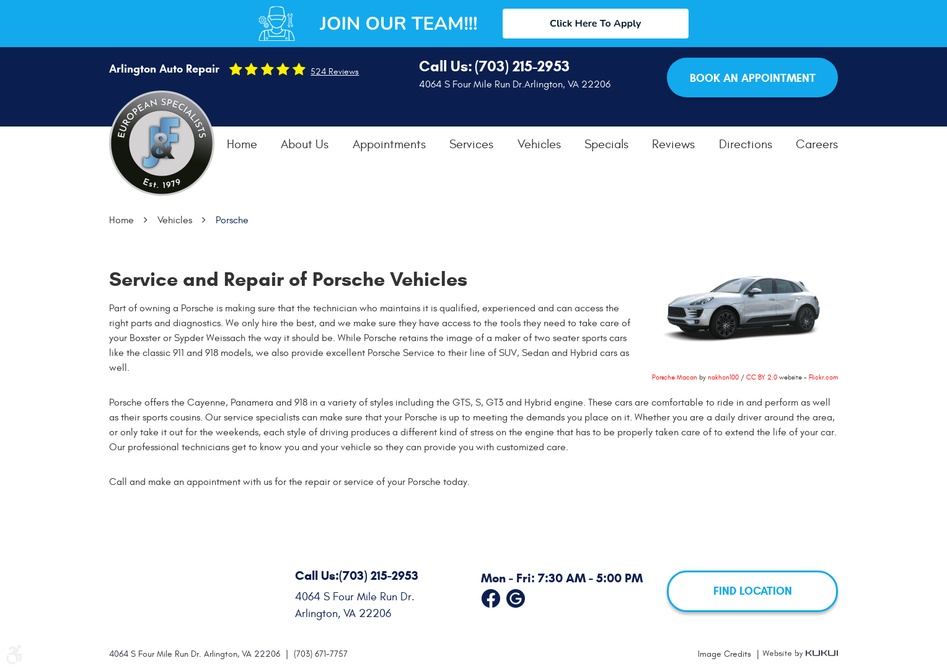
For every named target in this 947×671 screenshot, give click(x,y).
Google (516, 596)
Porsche (232, 220)
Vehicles (539, 144)
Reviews (673, 144)
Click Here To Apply (595, 23)
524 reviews (335, 72)
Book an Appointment (753, 78)
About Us (304, 144)
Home (242, 144)
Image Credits (726, 654)
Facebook (491, 596)
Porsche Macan (674, 377)
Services (471, 144)
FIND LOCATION (752, 591)
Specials (606, 144)
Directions (745, 144)
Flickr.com (823, 377)
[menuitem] (242, 144)
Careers (817, 144)
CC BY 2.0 (761, 377)
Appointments (389, 144)
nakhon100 (723, 377)
